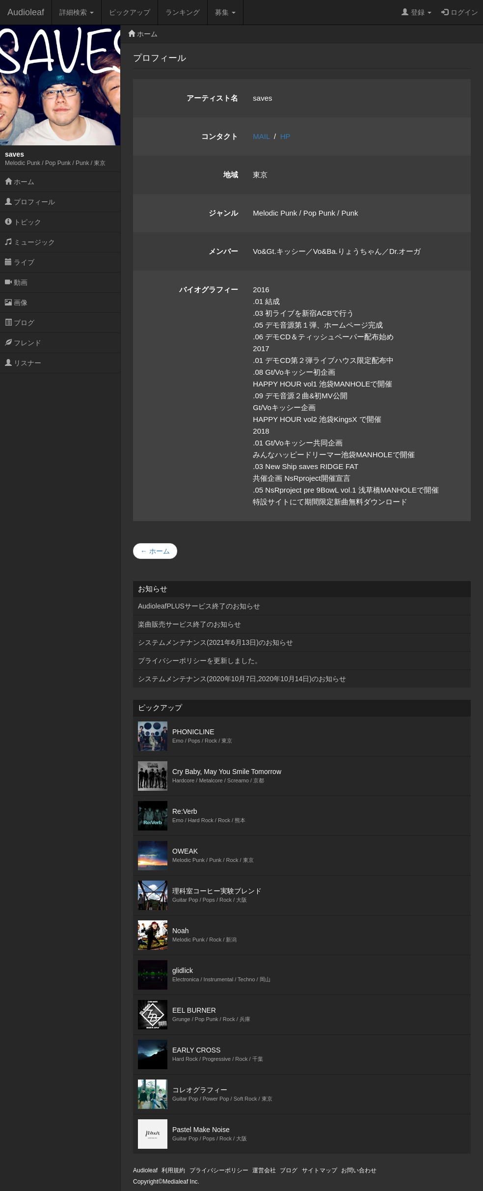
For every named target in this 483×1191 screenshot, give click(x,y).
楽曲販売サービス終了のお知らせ (189, 624)
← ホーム (155, 551)
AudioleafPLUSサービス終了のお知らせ (199, 606)
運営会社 (264, 1170)
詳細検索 (76, 12)
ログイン (459, 12)
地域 (230, 174)
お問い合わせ (358, 1170)
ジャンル (223, 213)
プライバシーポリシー (218, 1170)
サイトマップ (319, 1170)
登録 (416, 12)
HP (285, 136)
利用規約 (173, 1170)
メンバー (223, 251)
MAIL (261, 136)
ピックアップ (129, 12)
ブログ (19, 323)
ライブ (19, 262)
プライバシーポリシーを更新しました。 (200, 661)
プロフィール (30, 202)
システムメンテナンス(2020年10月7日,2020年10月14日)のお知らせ (242, 679)
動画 (16, 282)
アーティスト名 (212, 98)
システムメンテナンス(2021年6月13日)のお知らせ (215, 642)
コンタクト (219, 136)
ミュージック (30, 242)
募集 (225, 12)
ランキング (182, 12)
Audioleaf (25, 12)
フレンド (23, 343)
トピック (23, 222)
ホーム (19, 182)
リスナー (23, 363)
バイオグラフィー (208, 289)
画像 (16, 302)
